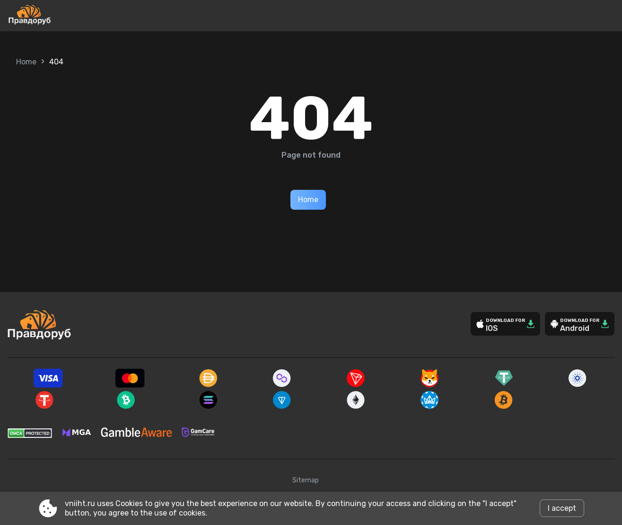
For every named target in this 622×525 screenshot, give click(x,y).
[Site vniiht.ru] (61, 15)
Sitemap (305, 480)
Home (26, 61)
